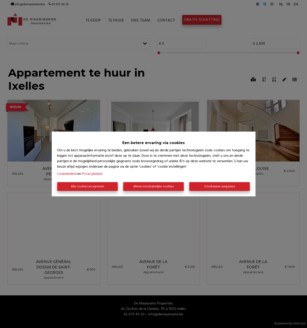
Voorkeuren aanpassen (219, 186)
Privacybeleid (92, 174)
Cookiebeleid (66, 174)
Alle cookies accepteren (87, 186)
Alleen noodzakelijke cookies (153, 186)
